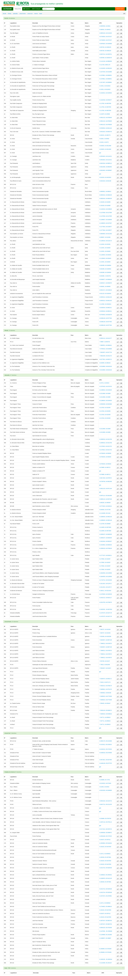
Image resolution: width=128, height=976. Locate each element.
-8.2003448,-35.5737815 (105, 836)
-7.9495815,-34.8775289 (105, 696)
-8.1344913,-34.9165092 (105, 93)
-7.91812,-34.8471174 (104, 682)
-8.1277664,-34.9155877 (105, 226)
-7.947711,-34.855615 (104, 717)
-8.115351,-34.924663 (104, 247)
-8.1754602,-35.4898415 (105, 906)
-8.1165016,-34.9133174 (105, 240)
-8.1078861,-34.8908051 (105, 75)
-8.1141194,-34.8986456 (105, 61)
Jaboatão (15, 13)
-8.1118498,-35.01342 (104, 513)
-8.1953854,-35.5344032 (105, 843)
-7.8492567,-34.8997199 (105, 640)
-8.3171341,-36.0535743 (105, 829)
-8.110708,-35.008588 (104, 523)
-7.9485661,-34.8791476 (105, 689)
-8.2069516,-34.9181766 (105, 439)
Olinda (9, 13)
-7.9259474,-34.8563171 (105, 678)
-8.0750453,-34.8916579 (105, 314)
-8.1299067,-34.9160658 (105, 219)
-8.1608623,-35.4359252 (105, 874)
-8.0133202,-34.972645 (105, 783)
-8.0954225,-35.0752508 (105, 927)
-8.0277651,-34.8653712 (105, 359)
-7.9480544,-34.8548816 (105, 714)
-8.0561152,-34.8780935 (105, 117)
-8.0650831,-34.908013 (105, 191)
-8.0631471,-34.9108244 (105, 290)
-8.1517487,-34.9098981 (105, 82)
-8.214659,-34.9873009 (105, 527)
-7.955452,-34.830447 (104, 703)
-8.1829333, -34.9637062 (105, 609)
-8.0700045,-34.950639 (105, 453)
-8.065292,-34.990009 (104, 502)
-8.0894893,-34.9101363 (105, 233)
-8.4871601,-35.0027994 (105, 759)
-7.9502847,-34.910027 (105, 668)
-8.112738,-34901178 (104, 64)
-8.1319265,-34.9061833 (105, 68)
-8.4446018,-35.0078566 (105, 752)
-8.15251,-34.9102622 (104, 86)
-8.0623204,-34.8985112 (105, 163)
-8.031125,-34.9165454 (105, 293)
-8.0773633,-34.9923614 (105, 506)
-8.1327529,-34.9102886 (105, 71)
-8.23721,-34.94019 (104, 383)
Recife (4, 13)
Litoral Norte (22, 13)
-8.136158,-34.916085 (104, 202)
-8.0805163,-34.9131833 (105, 33)
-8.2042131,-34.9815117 (105, 597)
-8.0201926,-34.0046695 (105, 790)
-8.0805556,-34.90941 (104, 26)
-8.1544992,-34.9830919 (105, 545)
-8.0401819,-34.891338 (105, 181)
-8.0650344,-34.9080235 (105, 195)
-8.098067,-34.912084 (104, 237)
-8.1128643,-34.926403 (105, 254)
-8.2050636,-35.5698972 (105, 832)
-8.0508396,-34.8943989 (105, 404)
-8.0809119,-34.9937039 (105, 499)
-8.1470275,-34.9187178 (105, 613)
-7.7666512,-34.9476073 (105, 643)
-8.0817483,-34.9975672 (105, 478)
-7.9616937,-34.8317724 (105, 352)
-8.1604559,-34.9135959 (105, 573)
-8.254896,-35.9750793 (105, 818)
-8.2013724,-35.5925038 (105, 867)
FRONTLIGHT (120, 8)
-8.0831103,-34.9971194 (105, 488)
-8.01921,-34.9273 (103, 142)
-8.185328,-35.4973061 (105, 857)
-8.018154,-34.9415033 (105, 177)
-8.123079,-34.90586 (104, 114)
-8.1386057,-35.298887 (105, 938)
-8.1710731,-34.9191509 (105, 580)
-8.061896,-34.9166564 (105, 265)
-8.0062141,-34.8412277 (105, 338)
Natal (40, 13)
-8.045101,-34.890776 (104, 135)
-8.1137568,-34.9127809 (105, 212)
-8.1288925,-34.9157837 (105, 223)
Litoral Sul (29, 13)
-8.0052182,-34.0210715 (105, 801)
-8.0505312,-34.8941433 (105, 297)
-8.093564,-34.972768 (104, 509)
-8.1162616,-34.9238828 (105, 209)
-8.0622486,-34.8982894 (105, 166)
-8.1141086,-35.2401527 (105, 962)
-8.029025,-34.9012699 (105, 145)
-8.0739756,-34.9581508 (105, 481)
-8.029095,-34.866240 (104, 363)
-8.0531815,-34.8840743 (105, 131)
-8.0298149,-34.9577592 (105, 318)
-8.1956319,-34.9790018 (105, 548)
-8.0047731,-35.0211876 (105, 804)
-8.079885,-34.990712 (104, 467)
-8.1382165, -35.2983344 (105, 959)
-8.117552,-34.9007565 (105, 103)
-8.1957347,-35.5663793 (105, 920)
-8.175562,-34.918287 (104, 559)
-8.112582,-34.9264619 (105, 304)
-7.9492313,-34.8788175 (105, 685)
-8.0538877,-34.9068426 (105, 279)
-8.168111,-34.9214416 (105, 590)
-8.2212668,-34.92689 (104, 393)
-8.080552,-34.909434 (104, 29)
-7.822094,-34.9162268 (105, 636)
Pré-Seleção (36, 8)
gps (100, 152)
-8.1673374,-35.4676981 (105, 896)
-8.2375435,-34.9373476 (105, 386)
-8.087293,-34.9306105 (105, 47)
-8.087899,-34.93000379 (105, 57)
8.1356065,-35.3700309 (105, 948)
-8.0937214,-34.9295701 (105, 54)
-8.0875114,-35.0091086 (105, 495)
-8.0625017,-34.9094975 (105, 283)
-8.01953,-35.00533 (104, 786)
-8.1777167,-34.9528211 (105, 555)
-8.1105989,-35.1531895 (105, 934)
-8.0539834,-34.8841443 (105, 128)
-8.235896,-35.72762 (104, 779)
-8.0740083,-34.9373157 (105, 36)
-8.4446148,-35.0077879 (105, 763)
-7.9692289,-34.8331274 (105, 355)
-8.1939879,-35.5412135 (105, 878)
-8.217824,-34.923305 (104, 407)
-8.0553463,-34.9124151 (105, 156)
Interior (36, 13)
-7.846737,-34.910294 (104, 629)
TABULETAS (17, 8)
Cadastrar (26, 8)
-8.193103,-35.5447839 (105, 846)
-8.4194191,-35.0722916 (105, 749)
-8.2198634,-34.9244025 (105, 390)
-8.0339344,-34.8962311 (105, 307)
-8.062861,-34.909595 (104, 286)
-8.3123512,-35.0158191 (105, 744)
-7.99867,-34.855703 (104, 341)
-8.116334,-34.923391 (104, 244)
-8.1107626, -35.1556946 (105, 931)
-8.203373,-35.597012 (104, 839)
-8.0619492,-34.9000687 (105, 170)
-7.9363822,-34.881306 (105, 692)
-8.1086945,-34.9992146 (105, 516)
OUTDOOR (7, 9)
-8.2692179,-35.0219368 (105, 741)
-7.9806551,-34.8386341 (105, 345)
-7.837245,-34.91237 (104, 661)
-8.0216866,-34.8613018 (105, 366)
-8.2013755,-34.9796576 (105, 602)
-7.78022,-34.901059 (104, 664)
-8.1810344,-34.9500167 (105, 541)
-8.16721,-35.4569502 (104, 853)
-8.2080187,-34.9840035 (105, 534)
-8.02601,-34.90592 (104, 138)
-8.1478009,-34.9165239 (105, 594)
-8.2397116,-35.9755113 (105, 822)
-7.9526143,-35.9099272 (105, 710)
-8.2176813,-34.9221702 (105, 446)
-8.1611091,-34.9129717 (105, 583)
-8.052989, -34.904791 (105, 276)
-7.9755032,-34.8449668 (105, 348)
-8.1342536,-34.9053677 (105, 100)
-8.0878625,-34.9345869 (105, 43)
